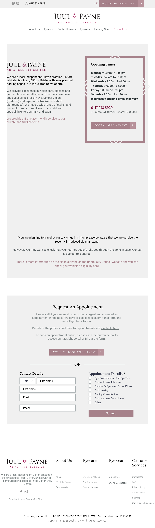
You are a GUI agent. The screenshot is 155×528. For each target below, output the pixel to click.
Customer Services (140, 462)
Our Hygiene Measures (143, 503)
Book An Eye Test (34, 499)
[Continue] (141, 3)
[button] (48, 29)
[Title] (27, 380)
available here (110, 328)
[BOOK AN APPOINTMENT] (113, 125)
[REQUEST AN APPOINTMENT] (121, 3)
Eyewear (116, 460)
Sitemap (136, 497)
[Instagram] (17, 3)
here (96, 266)
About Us (64, 460)
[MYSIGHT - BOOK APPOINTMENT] (76, 352)
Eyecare (90, 460)
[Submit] (111, 413)
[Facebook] (13, 3)
